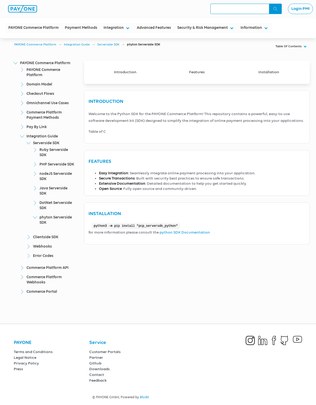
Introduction (125, 72)
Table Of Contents (289, 46)
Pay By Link (36, 127)
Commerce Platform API (47, 268)
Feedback (98, 380)
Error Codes (43, 256)
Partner (96, 358)
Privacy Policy (26, 363)
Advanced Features (154, 28)
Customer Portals (105, 352)
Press (18, 369)
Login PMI (300, 9)
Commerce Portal (41, 292)
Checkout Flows (40, 94)
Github (95, 363)
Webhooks (42, 246)
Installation (268, 72)
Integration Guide (77, 44)
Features (197, 72)
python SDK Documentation (185, 232)
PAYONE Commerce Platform (33, 28)
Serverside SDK (108, 44)
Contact (96, 375)
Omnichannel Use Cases (47, 103)
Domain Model (39, 84)
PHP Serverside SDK (56, 164)
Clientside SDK (45, 237)
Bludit (144, 397)
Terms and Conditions (33, 352)
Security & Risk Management (202, 28)
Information (251, 28)
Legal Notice (25, 358)
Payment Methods (81, 28)
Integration (114, 28)
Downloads (99, 369)
